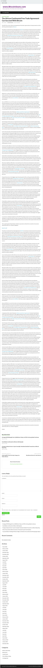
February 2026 (5, 548)
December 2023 (5, 598)
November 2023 (5, 599)
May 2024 (4, 588)
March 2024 (4, 592)
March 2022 (4, 637)
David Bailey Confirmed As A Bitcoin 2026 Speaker (12, 441)
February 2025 (5, 571)
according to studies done (18, 126)
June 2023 (4, 609)
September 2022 (5, 626)
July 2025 (4, 561)
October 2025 (5, 556)
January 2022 (5, 641)
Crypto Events (5, 654)
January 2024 (5, 596)
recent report (19, 205)
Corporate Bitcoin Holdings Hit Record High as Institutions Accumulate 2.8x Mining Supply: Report (21, 531)
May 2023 (4, 611)
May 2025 (4, 565)
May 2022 (4, 634)
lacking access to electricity (18, 178)
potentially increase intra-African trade (14, 35)
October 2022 (5, 624)
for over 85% (10, 124)
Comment (4, 478)
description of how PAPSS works (30, 86)
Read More (4, 228)
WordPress (35, 666)
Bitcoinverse (4, 652)
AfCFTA (21, 29)
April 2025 (4, 567)
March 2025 (4, 569)
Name (3, 493)
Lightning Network (32, 72)
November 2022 (5, 622)
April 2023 (4, 613)
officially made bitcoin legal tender (22, 111)
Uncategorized (5, 658)
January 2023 (5, 618)
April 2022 (4, 636)
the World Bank (10, 48)
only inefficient (15, 97)
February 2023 (5, 617)
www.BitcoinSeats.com (14, 6)
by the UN (26, 126)
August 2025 (4, 560)
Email (3, 498)
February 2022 (5, 639)
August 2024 (4, 582)
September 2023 (5, 603)
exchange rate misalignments (7, 150)
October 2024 (5, 579)
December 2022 (5, 620)
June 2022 (4, 632)
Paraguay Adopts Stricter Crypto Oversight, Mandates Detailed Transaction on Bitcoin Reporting (21, 527)
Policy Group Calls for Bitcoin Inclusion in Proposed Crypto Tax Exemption (16, 529)
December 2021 (5, 643)
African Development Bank (13, 171)
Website (3, 503)
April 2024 (4, 590)
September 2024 (5, 580)
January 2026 (5, 550)
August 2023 (4, 605)
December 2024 (5, 575)
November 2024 (5, 577)
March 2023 (4, 615)
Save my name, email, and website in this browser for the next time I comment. (20, 510)
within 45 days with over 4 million (18, 117)
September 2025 (5, 558)
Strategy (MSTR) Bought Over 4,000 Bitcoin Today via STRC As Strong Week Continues (20, 437)
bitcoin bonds (19, 182)
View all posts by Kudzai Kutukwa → (16, 464)
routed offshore (31, 55)
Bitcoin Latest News (5, 16)
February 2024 (5, 594)
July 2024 (4, 584)
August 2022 (4, 628)
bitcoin (15, 26)
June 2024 (4, 586)
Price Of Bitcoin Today (6, 656)
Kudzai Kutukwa (10, 22)
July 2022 (4, 630)
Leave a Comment (17, 22)
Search (3, 514)
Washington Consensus (19, 168)
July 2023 (4, 607)
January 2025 (5, 573)
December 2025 (5, 552)
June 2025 (4, 563)
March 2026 (4, 546)
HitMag (39, 666)
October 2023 (5, 601)
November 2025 (5, 554)
